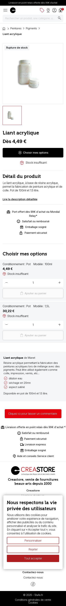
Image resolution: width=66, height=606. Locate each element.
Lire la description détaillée (20, 199)
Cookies (33, 602)
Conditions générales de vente (33, 599)
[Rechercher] (33, 18)
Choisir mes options (33, 152)
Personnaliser (33, 540)
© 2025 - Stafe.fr (33, 594)
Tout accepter (33, 558)
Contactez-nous (33, 577)
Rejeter (33, 549)
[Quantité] (33, 283)
